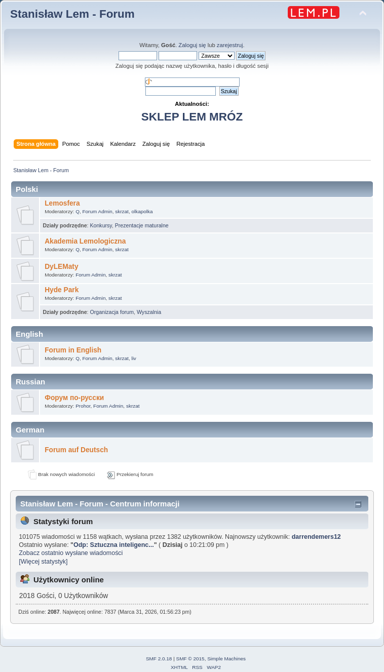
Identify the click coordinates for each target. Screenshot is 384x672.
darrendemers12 (316, 536)
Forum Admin (97, 211)
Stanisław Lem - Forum (72, 14)
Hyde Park (62, 290)
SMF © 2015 (190, 658)
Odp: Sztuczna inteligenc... (113, 544)
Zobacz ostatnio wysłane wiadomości (71, 553)
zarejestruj (230, 45)
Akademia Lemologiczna (85, 241)
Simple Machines (226, 658)
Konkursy (100, 225)
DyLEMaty (61, 266)
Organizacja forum (112, 312)
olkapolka (141, 211)
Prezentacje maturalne (142, 225)
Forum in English (73, 350)
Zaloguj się (192, 45)
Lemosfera (62, 203)
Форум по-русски (74, 398)
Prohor (82, 406)
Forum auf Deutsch (76, 450)
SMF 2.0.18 (159, 658)
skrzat (122, 211)
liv (133, 358)
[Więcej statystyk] (43, 561)
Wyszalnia (149, 312)
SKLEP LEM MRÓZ (192, 116)
